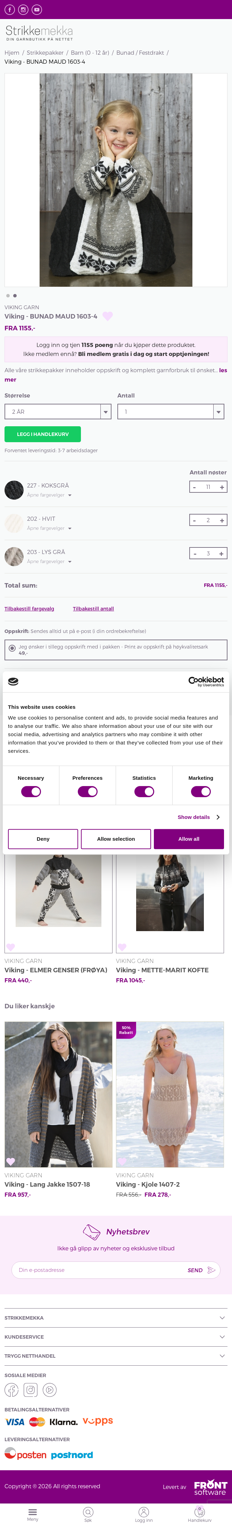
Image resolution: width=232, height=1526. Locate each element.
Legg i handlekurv (43, 434)
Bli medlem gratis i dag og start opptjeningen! (143, 353)
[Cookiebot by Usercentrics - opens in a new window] (193, 682)
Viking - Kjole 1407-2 (148, 1184)
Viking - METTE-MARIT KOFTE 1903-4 (162, 971)
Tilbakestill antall (93, 609)
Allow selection (116, 839)
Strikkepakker (45, 52)
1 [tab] (8, 295)
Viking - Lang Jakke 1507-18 (47, 1184)
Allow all (188, 839)
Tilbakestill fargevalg (29, 609)
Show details (194, 817)
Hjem (12, 52)
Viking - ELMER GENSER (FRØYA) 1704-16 (56, 971)
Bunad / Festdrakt (140, 52)
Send (195, 1270)
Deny (43, 839)
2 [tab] (15, 295)
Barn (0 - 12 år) (90, 52)
